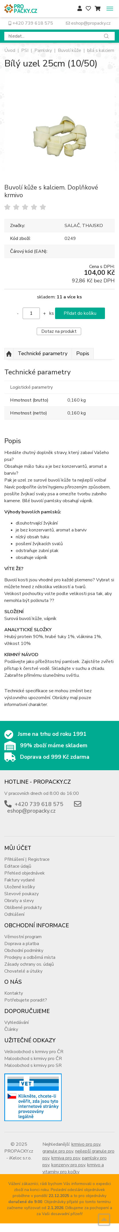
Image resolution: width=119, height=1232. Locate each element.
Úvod (9, 50)
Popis (82, 353)
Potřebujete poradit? (25, 1000)
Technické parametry (42, 353)
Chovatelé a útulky (23, 971)
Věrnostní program (23, 937)
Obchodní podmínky (23, 950)
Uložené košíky (19, 887)
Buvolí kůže (69, 50)
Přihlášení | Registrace (27, 859)
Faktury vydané (19, 880)
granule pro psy (57, 1151)
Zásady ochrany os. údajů (29, 964)
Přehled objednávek (24, 873)
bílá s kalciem (100, 50)
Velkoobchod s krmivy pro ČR (33, 1052)
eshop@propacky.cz (88, 23)
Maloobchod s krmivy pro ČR (33, 1058)
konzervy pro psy (68, 1165)
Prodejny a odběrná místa (29, 957)
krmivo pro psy (85, 1144)
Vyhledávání (16, 1022)
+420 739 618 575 (31, 23)
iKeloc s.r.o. (20, 1158)
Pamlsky (43, 50)
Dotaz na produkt (59, 331)
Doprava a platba (21, 943)
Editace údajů (17, 866)
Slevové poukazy (21, 894)
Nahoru (9, 353)
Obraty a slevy (19, 900)
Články (11, 1029)
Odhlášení (14, 914)
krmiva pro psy (65, 1158)
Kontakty (13, 993)
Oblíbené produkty (23, 907)
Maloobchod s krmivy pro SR (33, 1065)
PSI (24, 50)
